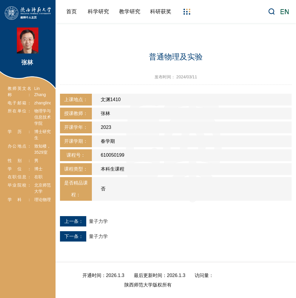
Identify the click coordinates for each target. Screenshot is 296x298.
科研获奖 (160, 11)
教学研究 (129, 11)
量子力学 (98, 221)
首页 (71, 11)
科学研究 (98, 11)
